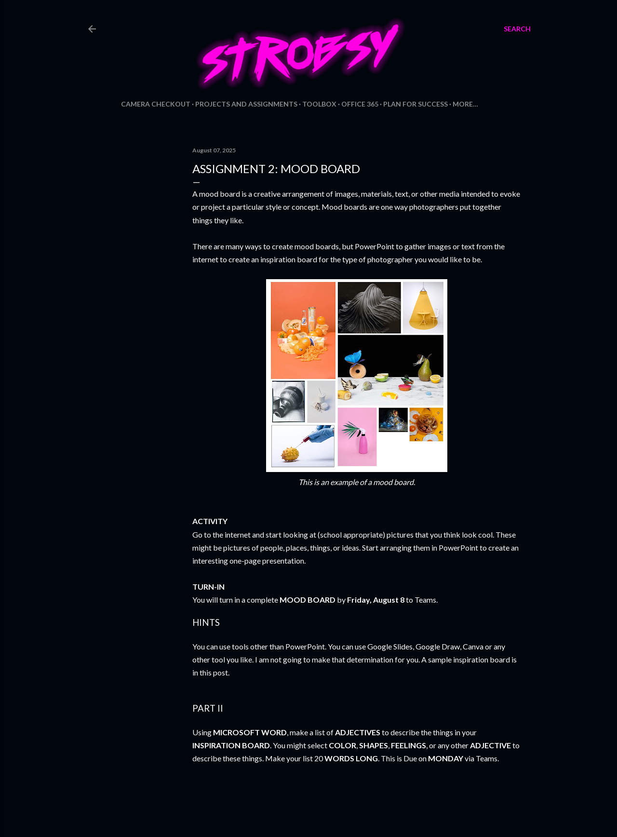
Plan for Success (415, 104)
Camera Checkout (155, 104)
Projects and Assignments (246, 104)
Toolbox (319, 104)
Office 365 (359, 104)
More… (465, 104)
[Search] (517, 28)
